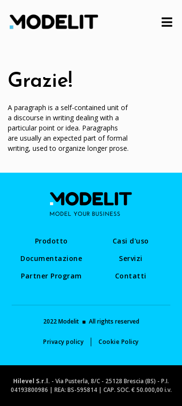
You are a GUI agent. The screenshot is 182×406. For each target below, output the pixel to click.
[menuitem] (51, 241)
